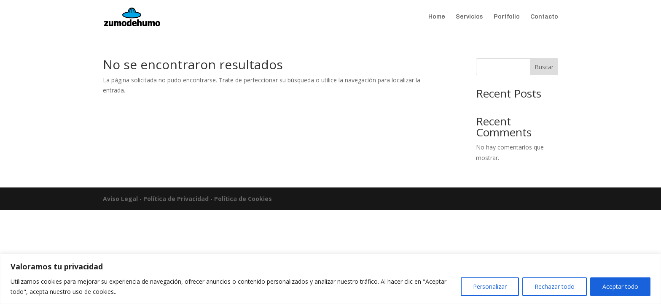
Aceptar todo (620, 286)
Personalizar (490, 286)
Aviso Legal (120, 199)
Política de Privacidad (176, 199)
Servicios (469, 17)
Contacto (544, 17)
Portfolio (507, 17)
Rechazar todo (555, 286)
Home (436, 17)
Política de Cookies (243, 199)
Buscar (544, 67)
